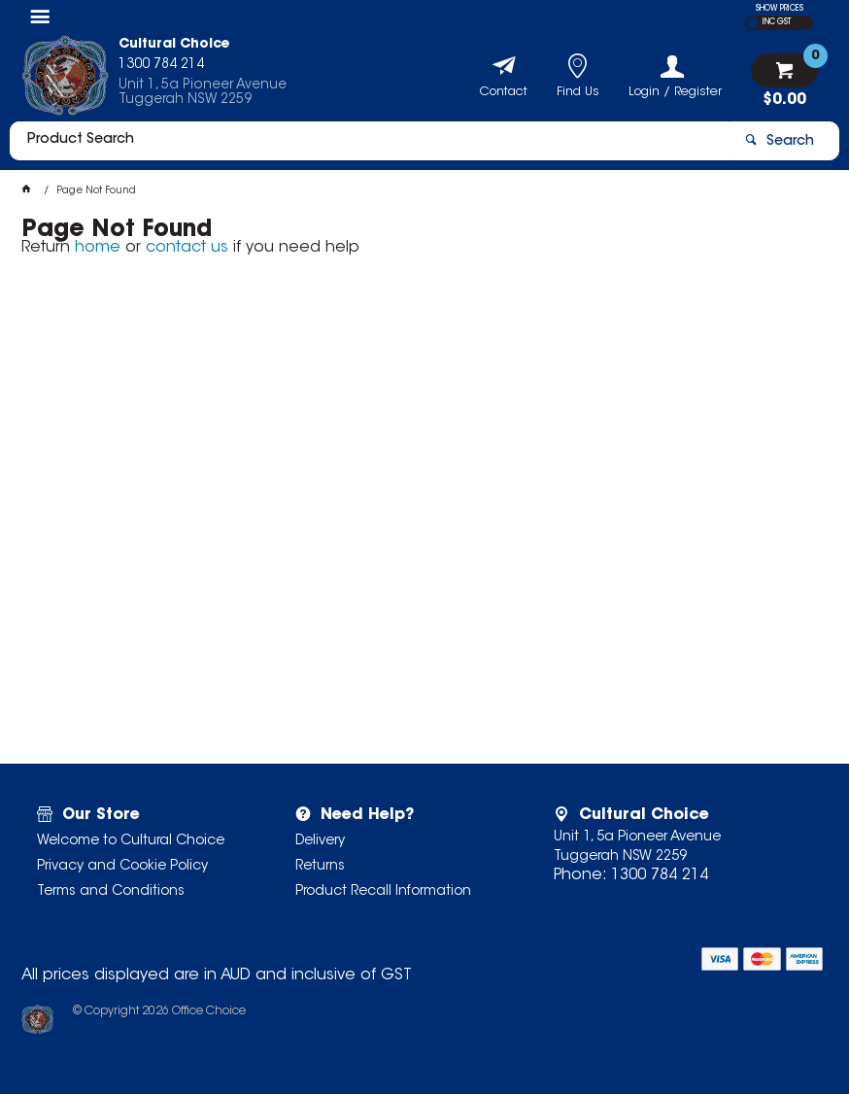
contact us (187, 248)
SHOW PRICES (779, 9)
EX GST (752, 22)
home (97, 248)
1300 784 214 (659, 875)
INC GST (777, 22)
